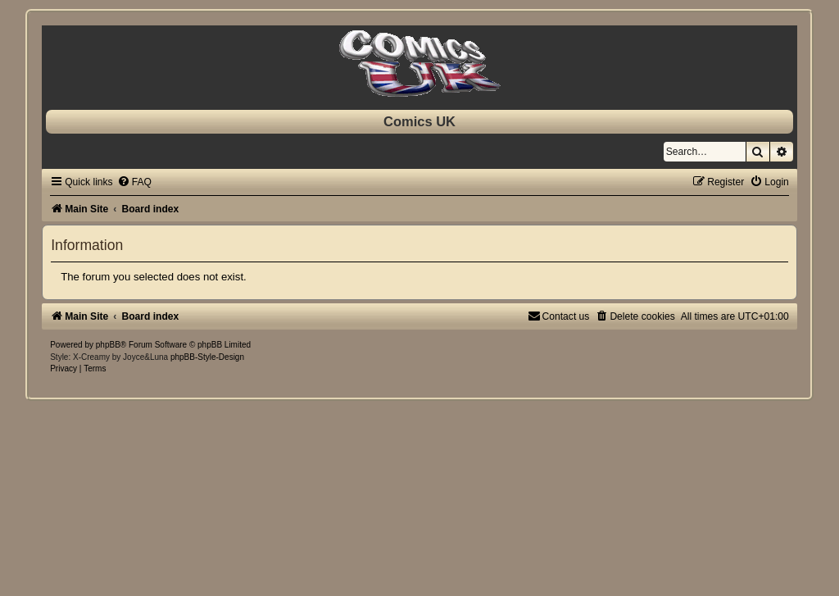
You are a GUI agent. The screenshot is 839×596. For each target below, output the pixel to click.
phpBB (108, 344)
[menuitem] (134, 182)
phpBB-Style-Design (207, 357)
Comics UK (419, 121)
